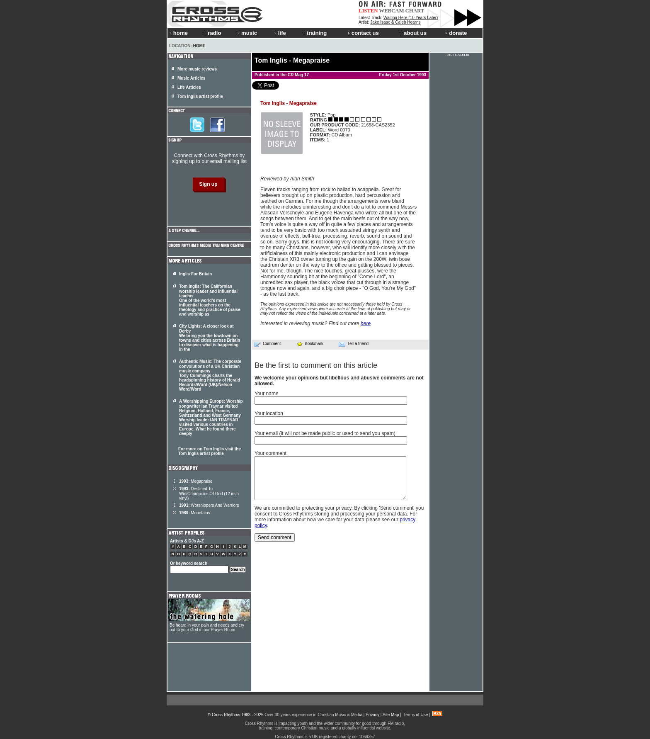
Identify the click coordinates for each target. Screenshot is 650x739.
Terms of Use (415, 714)
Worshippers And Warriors (209, 505)
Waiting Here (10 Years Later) (410, 17)
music (246, 33)
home (179, 33)
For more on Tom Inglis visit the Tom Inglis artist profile (209, 451)
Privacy (372, 714)
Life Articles (189, 87)
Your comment (270, 453)
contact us (363, 33)
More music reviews (197, 69)
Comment (267, 344)
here (366, 323)
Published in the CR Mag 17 (282, 75)
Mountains (194, 512)
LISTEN (368, 10)
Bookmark (309, 343)
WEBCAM (391, 10)
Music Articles (191, 78)
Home (199, 46)
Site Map (391, 714)
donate (456, 33)
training (314, 33)
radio (212, 33)
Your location (269, 413)
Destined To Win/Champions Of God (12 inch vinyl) (209, 493)
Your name (267, 393)
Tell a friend (354, 344)
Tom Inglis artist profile (200, 96)
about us (413, 33)
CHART (414, 10)
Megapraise (196, 481)
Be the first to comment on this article (316, 365)
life (279, 33)
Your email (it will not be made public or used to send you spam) (325, 433)
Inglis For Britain (195, 274)
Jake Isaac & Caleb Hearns (395, 22)
